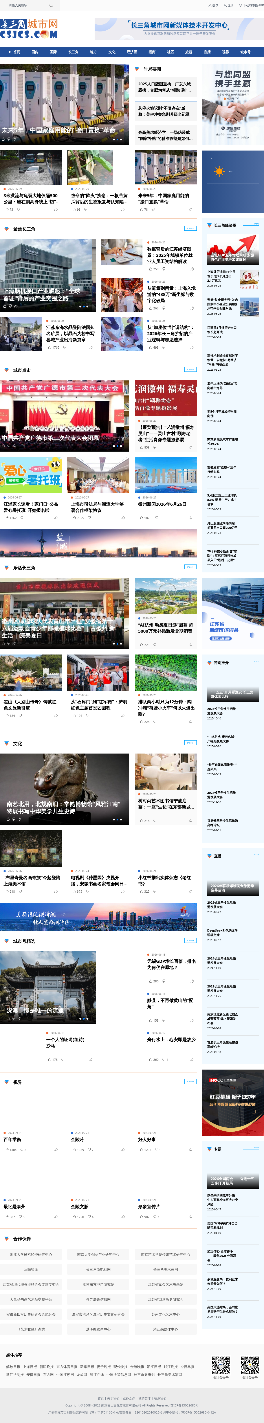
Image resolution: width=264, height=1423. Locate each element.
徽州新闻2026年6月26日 (162, 504)
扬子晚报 (104, 1366)
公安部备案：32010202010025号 (139, 1412)
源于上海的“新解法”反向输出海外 (222, 385)
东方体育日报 (66, 1366)
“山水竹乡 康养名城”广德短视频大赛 (221, 739)
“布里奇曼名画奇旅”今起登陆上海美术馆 (32, 881)
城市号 (245, 52)
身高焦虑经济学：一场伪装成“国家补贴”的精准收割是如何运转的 (164, 136)
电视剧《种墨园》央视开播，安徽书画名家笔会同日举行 (97, 881)
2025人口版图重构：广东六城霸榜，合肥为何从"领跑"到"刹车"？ (164, 87)
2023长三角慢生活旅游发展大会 (221, 988)
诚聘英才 (144, 1398)
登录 (213, 5)
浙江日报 (154, 1366)
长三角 (73, 52)
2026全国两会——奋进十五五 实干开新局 (232, 1181)
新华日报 (87, 1366)
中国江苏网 (65, 1374)
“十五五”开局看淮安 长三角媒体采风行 (232, 694)
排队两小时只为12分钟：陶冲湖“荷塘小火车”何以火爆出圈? (166, 708)
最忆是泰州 (15, 1207)
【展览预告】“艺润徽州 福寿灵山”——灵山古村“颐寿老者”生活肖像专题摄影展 (166, 433)
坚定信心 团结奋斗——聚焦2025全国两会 (221, 1255)
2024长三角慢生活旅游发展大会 (221, 795)
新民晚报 (47, 1366)
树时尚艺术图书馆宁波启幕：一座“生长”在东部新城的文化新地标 (166, 804)
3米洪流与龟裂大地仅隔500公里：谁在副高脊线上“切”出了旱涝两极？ (32, 199)
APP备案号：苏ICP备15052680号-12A (189, 1412)
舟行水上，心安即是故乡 (171, 1039)
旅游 (188, 52)
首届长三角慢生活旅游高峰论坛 (222, 822)
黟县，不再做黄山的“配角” (170, 1003)
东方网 (48, 1374)
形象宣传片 (149, 1207)
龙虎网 (82, 1374)
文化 (112, 52)
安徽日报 (33, 1374)
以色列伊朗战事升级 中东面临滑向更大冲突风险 (222, 1199)
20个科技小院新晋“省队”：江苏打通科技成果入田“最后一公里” (222, 555)
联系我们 (160, 1398)
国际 (53, 52)
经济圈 (132, 52)
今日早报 (187, 1366)
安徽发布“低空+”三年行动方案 (221, 469)
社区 (170, 52)
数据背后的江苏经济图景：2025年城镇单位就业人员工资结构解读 (169, 255)
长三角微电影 (144, 1374)
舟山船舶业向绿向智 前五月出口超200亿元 (222, 525)
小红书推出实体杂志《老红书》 (164, 881)
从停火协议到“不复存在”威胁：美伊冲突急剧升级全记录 (164, 111)
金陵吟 (77, 1139)
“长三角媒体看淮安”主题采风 (222, 767)
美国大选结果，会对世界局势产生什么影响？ (222, 1309)
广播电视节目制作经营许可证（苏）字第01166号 (82, 1412)
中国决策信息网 (118, 1374)
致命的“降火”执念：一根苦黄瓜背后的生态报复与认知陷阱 (99, 199)
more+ (190, 369)
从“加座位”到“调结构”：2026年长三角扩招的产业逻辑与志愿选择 (171, 333)
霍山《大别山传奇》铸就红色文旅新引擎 (30, 705)
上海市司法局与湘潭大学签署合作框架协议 (97, 507)
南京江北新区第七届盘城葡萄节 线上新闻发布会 (222, 1018)
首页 (16, 52)
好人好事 (147, 1139)
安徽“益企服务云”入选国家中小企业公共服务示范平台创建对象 (222, 304)
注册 (229, 5)
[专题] (256, 1147)
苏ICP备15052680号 (184, 1405)
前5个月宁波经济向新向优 (222, 413)
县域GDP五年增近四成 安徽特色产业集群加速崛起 (232, 257)
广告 (191, 553)
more (256, 223)
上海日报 (30, 1366)
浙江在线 (97, 1374)
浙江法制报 (15, 1374)
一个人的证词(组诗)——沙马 (69, 1043)
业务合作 (129, 1398)
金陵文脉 (79, 1207)
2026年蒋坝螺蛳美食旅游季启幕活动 (232, 888)
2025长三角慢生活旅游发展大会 (221, 711)
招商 (152, 52)
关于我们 (113, 1398)
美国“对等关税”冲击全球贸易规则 (222, 1225)
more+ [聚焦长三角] (190, 228)
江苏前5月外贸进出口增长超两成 (222, 329)
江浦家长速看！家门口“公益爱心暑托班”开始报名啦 (31, 507)
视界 (225, 52)
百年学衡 (12, 1139)
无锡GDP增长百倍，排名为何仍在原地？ (171, 964)
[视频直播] (256, 854)
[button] (114, 139)
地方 (93, 52)
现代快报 (121, 1366)
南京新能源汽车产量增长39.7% (222, 441)
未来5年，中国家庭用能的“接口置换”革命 (163, 199)
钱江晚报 (171, 1366)
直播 (207, 52)
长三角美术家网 (170, 1374)
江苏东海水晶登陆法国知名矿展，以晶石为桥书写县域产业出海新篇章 (70, 333)
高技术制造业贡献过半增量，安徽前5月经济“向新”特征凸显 (222, 359)
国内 (34, 52)
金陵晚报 (137, 1366)
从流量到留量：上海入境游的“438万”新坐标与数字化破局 (171, 294)
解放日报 (13, 1366)
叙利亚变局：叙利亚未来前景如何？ (222, 1281)
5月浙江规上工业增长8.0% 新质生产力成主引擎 (222, 499)
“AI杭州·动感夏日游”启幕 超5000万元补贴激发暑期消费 (165, 628)
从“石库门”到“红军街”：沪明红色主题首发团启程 (99, 705)
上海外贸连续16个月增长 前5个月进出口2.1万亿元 (221, 276)
